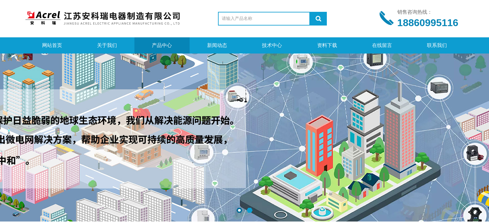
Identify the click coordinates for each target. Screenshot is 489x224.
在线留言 (382, 45)
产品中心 (162, 45)
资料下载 (327, 45)
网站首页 (52, 45)
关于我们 (107, 45)
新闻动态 (217, 45)
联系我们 (437, 45)
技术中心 (272, 45)
